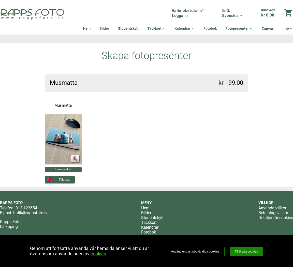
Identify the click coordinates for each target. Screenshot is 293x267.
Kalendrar (184, 28)
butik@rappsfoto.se (30, 212)
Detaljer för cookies (275, 217)
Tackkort (157, 28)
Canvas (268, 28)
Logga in (180, 15)
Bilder (104, 28)
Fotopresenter (239, 28)
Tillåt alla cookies (246, 251)
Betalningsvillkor (273, 212)
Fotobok (210, 28)
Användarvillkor (272, 208)
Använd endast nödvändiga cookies (195, 251)
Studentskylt (128, 28)
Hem (87, 28)
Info (288, 28)
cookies (98, 253)
